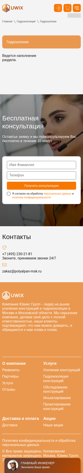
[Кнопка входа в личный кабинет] (58, 8)
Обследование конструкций (55, 389)
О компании (14, 363)
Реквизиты (10, 370)
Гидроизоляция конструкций (55, 378)
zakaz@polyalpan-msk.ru (22, 271)
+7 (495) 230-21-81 (17, 254)
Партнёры (10, 376)
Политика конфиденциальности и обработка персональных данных (38, 443)
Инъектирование (57, 398)
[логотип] (12, 8)
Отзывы (8, 389)
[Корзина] (67, 8)
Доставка (9, 425)
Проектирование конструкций (57, 406)
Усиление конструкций (61, 370)
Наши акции (53, 425)
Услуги (7, 383)
